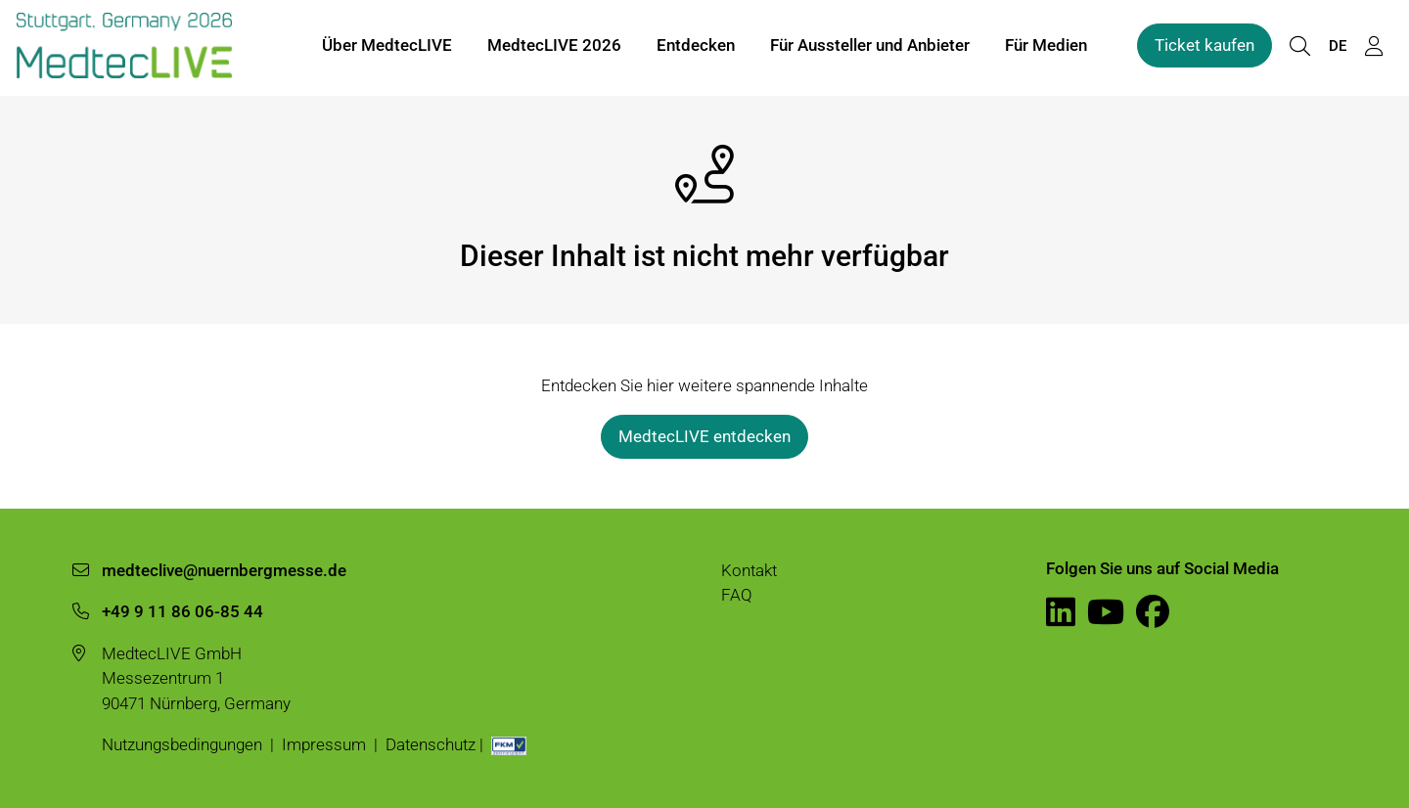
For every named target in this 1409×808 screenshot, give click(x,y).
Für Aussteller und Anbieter (870, 47)
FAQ (736, 595)
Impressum (324, 744)
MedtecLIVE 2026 (554, 47)
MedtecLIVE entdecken (704, 436)
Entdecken (696, 47)
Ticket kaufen (1204, 47)
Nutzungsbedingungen (182, 744)
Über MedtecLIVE (387, 47)
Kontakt (749, 570)
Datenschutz (431, 744)
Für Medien (1046, 47)
